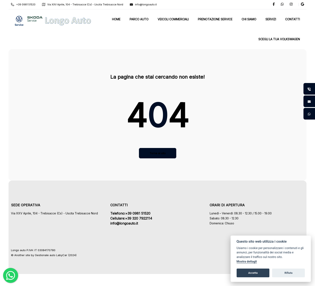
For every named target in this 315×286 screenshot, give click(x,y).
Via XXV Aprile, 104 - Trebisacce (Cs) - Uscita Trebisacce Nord (86, 4)
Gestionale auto (49, 255)
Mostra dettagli (247, 261)
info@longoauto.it (147, 4)
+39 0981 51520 (27, 4)
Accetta (253, 272)
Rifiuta (288, 272)
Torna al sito (158, 153)
